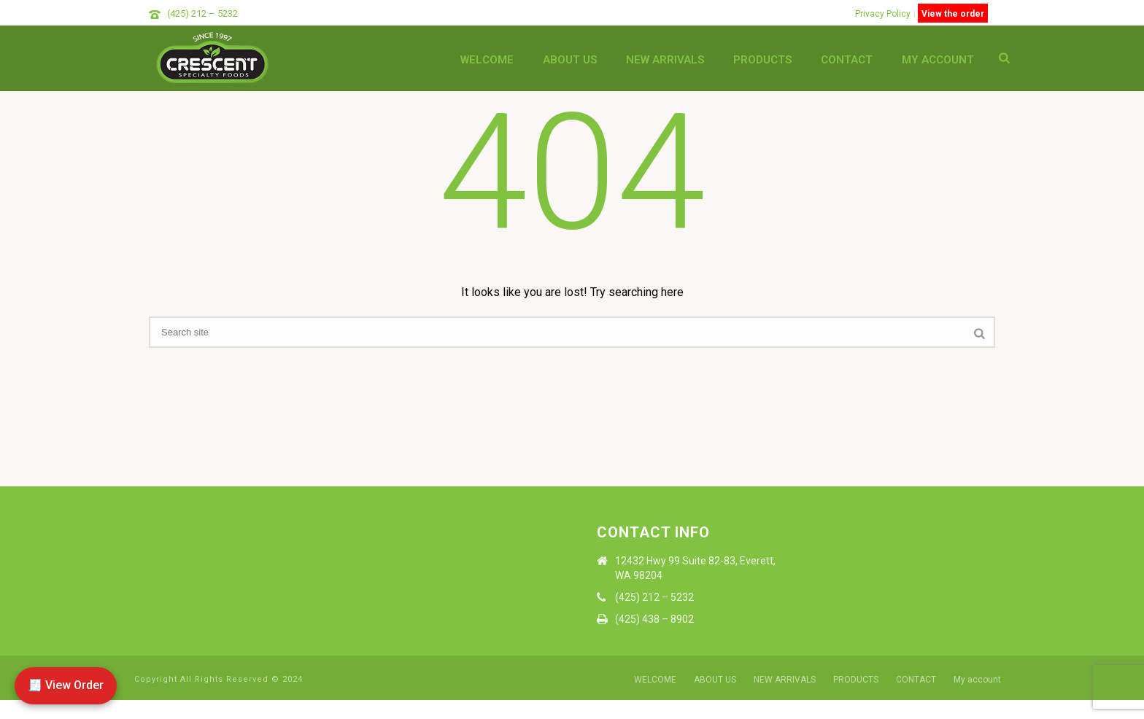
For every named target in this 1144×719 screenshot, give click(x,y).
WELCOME (487, 59)
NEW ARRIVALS (665, 59)
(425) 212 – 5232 (202, 13)
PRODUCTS (762, 59)
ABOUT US (570, 59)
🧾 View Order (66, 685)
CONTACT (847, 59)
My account (938, 59)
